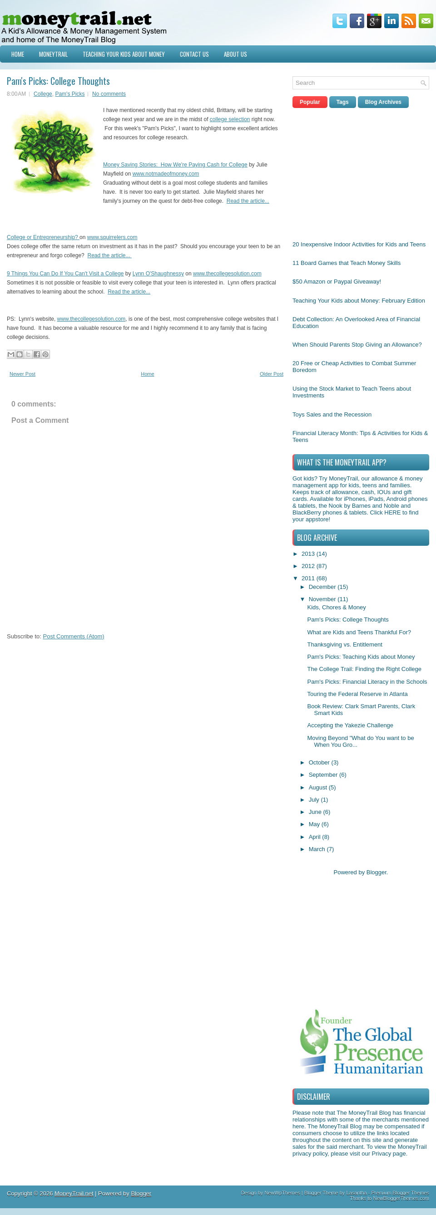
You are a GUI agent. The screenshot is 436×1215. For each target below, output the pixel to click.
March (318, 849)
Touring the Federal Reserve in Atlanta (357, 694)
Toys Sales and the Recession (332, 414)
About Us (235, 54)
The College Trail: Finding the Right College (364, 669)
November (323, 599)
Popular (310, 102)
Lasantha (356, 1192)
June (316, 811)
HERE (392, 512)
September (324, 774)
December (323, 586)
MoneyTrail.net (74, 1193)
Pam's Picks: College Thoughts (58, 80)
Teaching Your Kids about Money (124, 54)
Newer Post (22, 374)
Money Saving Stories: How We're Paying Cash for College (175, 165)
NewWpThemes (282, 1192)
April (315, 836)
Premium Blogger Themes (400, 1192)
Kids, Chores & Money (336, 607)
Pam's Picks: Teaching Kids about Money (361, 656)
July (315, 799)
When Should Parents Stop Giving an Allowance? (357, 344)
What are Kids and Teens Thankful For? (359, 632)
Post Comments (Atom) (73, 636)
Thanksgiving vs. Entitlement (344, 644)
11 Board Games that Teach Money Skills (346, 263)
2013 (309, 553)
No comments (109, 94)
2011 (309, 578)
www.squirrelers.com (112, 237)
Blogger (376, 872)
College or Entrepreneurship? (42, 237)
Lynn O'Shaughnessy (158, 273)
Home (17, 54)
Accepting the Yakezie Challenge (350, 725)
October (320, 762)
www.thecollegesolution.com (227, 273)
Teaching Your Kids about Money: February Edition (358, 300)
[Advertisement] (360, 172)
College (43, 94)
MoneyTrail (53, 54)
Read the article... (248, 201)
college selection (230, 119)
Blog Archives (383, 102)
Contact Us (194, 54)
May (315, 824)
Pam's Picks (69, 94)
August (319, 787)
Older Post (271, 374)
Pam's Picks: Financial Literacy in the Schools (367, 681)
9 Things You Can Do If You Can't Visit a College (65, 273)
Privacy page (389, 1153)
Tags (343, 102)
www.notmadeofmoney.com (166, 174)
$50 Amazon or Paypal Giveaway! (336, 281)
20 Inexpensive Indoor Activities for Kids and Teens (359, 244)
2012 (309, 566)
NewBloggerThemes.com (401, 1198)
